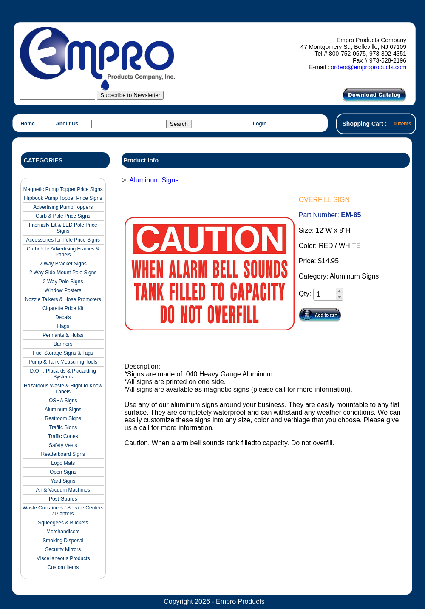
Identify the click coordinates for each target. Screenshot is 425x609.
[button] (339, 291)
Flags (63, 326)
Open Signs (63, 472)
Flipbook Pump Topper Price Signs (63, 198)
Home (27, 124)
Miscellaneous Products (63, 558)
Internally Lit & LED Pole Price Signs (63, 228)
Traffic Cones (63, 436)
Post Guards (63, 499)
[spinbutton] (325, 294)
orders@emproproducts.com (368, 67)
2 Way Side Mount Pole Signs (62, 273)
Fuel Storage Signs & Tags (63, 353)
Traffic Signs (63, 427)
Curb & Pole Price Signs (63, 216)
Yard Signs (63, 481)
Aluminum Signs (63, 410)
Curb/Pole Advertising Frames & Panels (63, 252)
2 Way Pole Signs (63, 282)
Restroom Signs (63, 418)
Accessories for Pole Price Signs (63, 240)
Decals (63, 317)
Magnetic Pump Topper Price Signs (63, 189)
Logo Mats (63, 463)
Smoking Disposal (62, 541)
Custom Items (63, 567)
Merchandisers (63, 532)
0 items (402, 124)
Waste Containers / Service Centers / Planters (63, 511)
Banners (63, 344)
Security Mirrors (63, 549)
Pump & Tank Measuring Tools (62, 362)
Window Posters (63, 290)
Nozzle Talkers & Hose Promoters (63, 299)
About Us (67, 124)
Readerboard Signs (63, 454)
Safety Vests (63, 445)
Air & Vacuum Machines (63, 490)
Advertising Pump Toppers (63, 207)
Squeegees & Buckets (63, 523)
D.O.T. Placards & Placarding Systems (63, 374)
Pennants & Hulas (62, 335)
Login (260, 124)
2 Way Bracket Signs (63, 264)
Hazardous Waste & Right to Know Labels (63, 389)
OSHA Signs (63, 401)
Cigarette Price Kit (63, 308)
